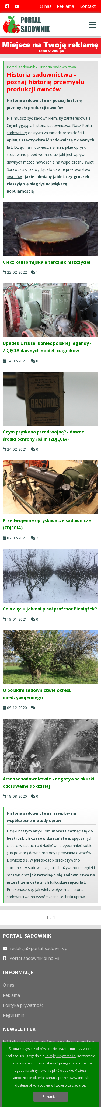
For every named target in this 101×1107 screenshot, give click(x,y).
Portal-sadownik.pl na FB (31, 958)
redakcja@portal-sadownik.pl (35, 948)
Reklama (65, 6)
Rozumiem (51, 1096)
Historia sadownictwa (57, 67)
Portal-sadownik (21, 67)
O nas (45, 6)
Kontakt (87, 6)
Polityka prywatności (23, 1005)
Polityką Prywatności (60, 1056)
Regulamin (13, 1015)
